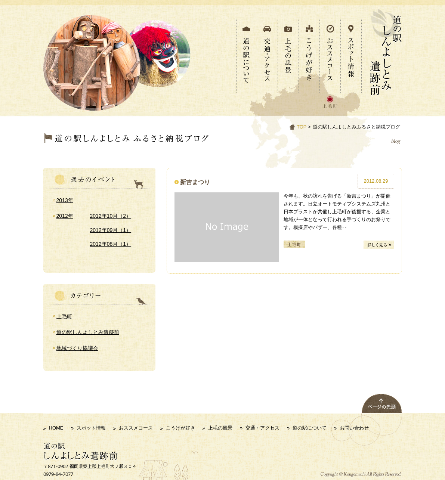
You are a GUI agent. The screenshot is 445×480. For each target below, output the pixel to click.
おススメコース (136, 428)
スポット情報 (91, 428)
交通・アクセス (262, 428)
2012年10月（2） (111, 216)
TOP (301, 127)
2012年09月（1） (111, 230)
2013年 (64, 200)
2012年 (64, 216)
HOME (56, 428)
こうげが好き (180, 428)
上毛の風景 (220, 428)
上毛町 (64, 316)
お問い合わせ (354, 428)
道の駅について (310, 428)
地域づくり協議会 (77, 348)
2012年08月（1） (111, 244)
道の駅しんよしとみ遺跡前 (87, 332)
